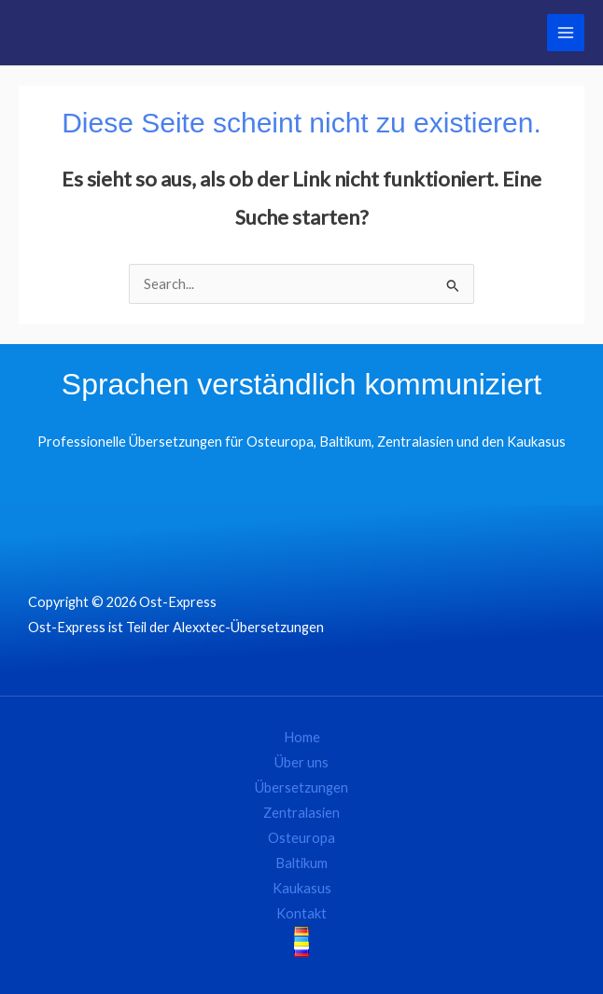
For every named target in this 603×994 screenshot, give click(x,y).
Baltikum (301, 863)
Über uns (301, 762)
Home (302, 737)
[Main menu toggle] (565, 32)
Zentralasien (301, 813)
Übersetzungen (301, 787)
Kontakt (301, 913)
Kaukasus (302, 888)
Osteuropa (301, 838)
